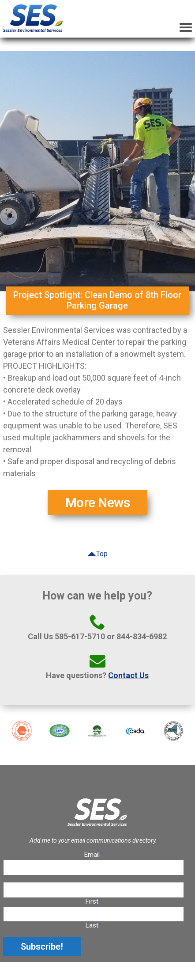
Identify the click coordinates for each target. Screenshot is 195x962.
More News (97, 502)
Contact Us (128, 675)
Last (92, 925)
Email (93, 854)
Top (102, 553)
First (92, 901)
